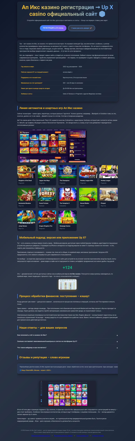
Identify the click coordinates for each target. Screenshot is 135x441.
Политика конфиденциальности (40, 435)
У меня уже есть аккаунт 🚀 (81, 28)
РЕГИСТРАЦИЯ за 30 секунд (53, 28)
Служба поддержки (98, 435)
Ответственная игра (82, 435)
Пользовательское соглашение (63, 435)
